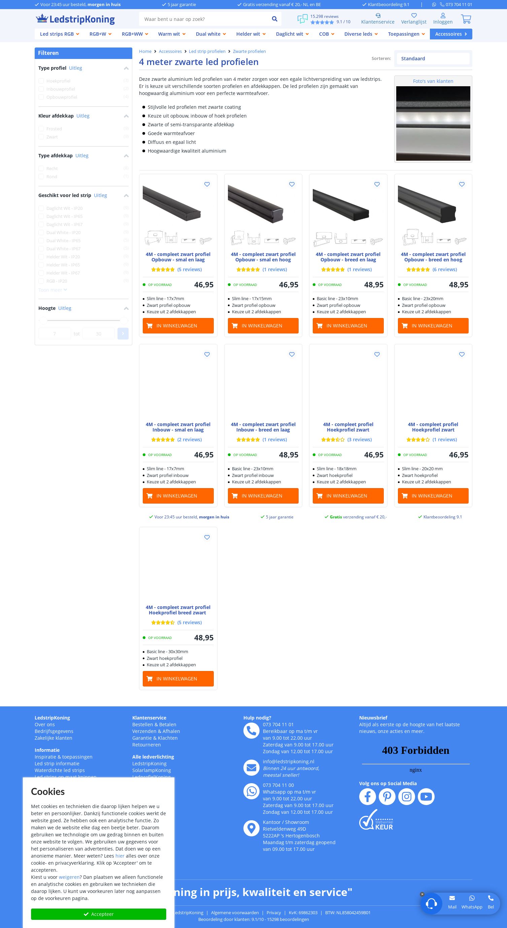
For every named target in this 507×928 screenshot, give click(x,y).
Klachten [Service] (168, 738)
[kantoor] (251, 828)
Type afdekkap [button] (83, 156)
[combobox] (203, 19)
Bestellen (142, 724)
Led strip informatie (57, 763)
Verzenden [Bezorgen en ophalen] (144, 731)
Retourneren (146, 744)
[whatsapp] (436, 4)
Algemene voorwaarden (235, 912)
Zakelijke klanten (53, 738)
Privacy (274, 912)
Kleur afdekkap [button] (83, 116)
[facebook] (367, 796)
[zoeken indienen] (274, 19)
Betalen (167, 724)
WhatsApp (472, 907)
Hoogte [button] (83, 308)
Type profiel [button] (83, 68)
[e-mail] (251, 768)
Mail (452, 907)
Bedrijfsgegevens (54, 731)
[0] (466, 18)
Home (145, 51)
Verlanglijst (414, 19)
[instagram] (406, 796)
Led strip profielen (207, 51)
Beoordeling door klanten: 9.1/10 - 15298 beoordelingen (253, 919)
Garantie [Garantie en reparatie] (142, 738)
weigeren (69, 877)
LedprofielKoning (151, 777)
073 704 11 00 (278, 785)
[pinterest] (387, 796)
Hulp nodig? (257, 717)
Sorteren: (382, 58)
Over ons (45, 724)
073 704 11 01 (278, 724)
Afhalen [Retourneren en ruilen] (171, 731)
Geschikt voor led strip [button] (83, 195)
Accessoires (170, 51)
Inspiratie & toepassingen (64, 757)
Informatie (47, 750)
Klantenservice (378, 19)
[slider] (43, 321)
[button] (207, 184)
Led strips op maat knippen (66, 777)
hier (120, 856)
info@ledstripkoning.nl (288, 761)
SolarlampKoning (151, 770)
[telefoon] (456, 4)
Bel (491, 907)
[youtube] (426, 796)
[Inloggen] (443, 18)
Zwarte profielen (249, 51)
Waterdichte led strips (60, 770)
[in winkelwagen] (178, 325)
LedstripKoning (52, 717)
